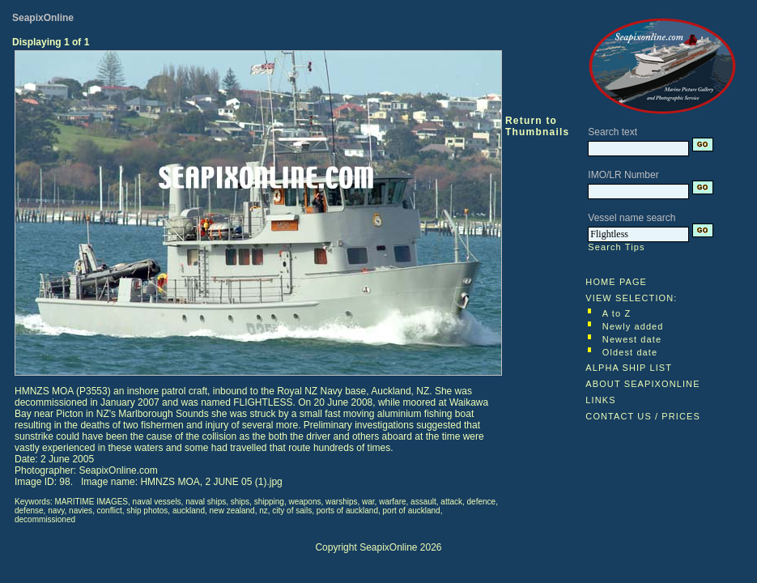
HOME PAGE (616, 282)
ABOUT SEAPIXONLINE (642, 384)
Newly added (633, 326)
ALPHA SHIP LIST (628, 367)
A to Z (616, 313)
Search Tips (616, 247)
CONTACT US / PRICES (642, 416)
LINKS (600, 400)
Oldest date (629, 352)
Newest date (631, 339)
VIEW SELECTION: (631, 298)
